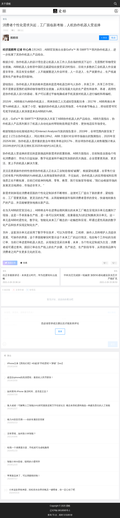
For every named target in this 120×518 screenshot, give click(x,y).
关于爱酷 (6, 3)
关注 (104, 38)
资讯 (5, 19)
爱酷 (68, 506)
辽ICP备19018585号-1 (60, 510)
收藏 (23, 262)
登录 (60, 331)
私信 (113, 38)
